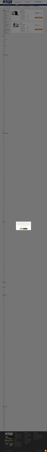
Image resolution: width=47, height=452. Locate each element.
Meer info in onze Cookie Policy (23, 227)
